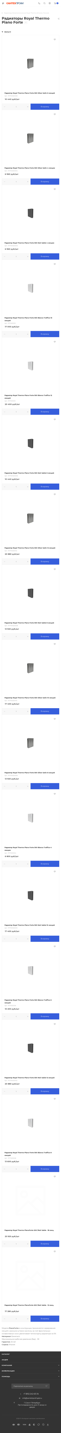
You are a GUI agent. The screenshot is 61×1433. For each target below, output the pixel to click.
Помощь (6, 1376)
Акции (5, 1360)
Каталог (6, 1354)
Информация (8, 1371)
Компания (7, 1365)
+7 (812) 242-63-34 (31, 1394)
